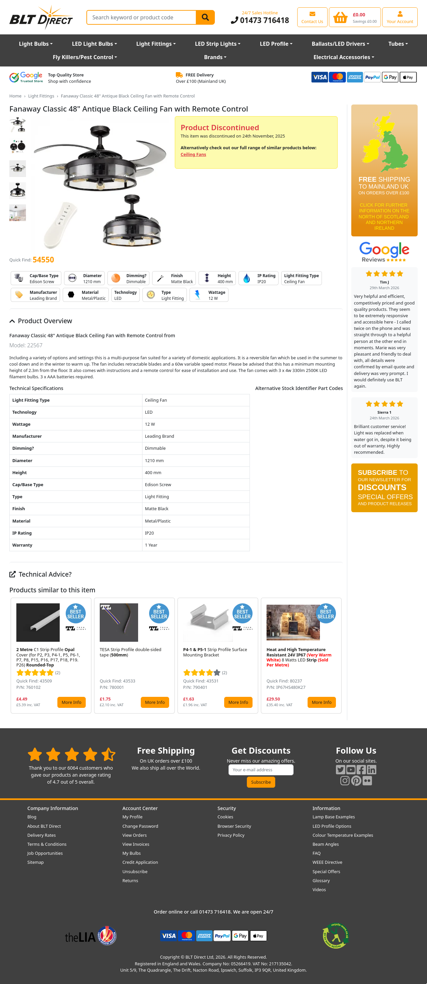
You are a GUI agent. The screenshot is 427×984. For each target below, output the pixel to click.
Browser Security (234, 826)
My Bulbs (131, 853)
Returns (130, 880)
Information (326, 808)
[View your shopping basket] (355, 17)
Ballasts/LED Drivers (338, 43)
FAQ (317, 853)
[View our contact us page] (312, 17)
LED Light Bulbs (92, 43)
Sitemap (35, 862)
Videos (319, 890)
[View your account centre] (400, 17)
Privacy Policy (231, 835)
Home (15, 96)
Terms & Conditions (46, 844)
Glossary (321, 880)
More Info (71, 702)
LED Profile (274, 43)
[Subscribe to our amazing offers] (261, 769)
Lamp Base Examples (334, 817)
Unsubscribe (134, 871)
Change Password (140, 826)
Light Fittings (154, 43)
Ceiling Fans (193, 154)
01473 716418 (260, 20)
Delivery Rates (41, 835)
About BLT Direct (44, 826)
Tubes (396, 43)
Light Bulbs (34, 43)
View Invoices (135, 844)
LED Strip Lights (216, 43)
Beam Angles (326, 844)
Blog (31, 817)
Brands (213, 57)
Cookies (225, 817)
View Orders (134, 835)
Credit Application (140, 862)
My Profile (132, 817)
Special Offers (326, 871)
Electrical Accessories (342, 57)
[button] (337, 655)
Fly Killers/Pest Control (83, 57)
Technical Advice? (40, 574)
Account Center (140, 808)
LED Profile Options (332, 826)
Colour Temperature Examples (343, 835)
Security (227, 808)
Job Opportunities (45, 853)
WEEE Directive (327, 862)
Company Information (52, 808)
